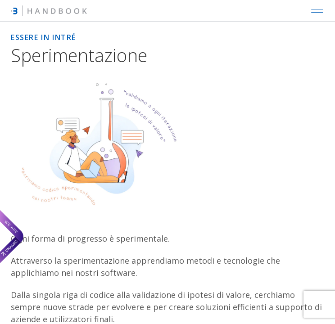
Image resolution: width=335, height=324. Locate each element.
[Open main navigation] (317, 11)
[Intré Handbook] (49, 10)
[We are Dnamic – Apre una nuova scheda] (11, 236)
